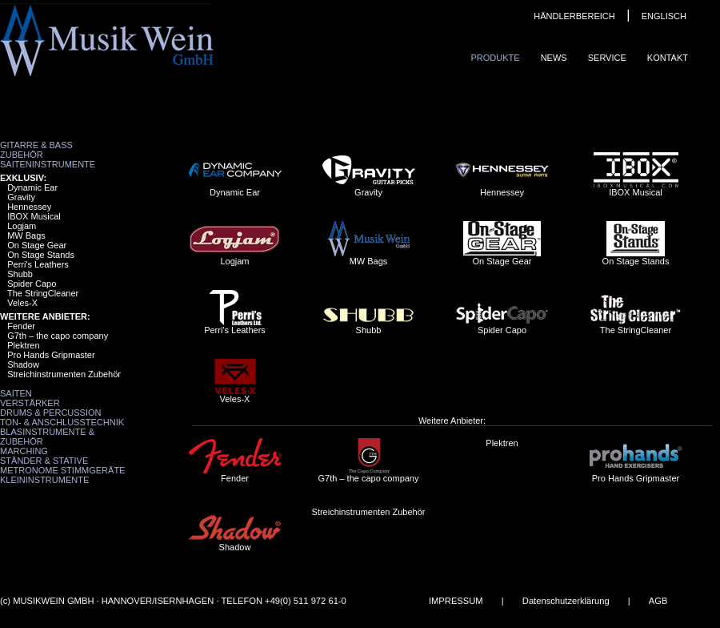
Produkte (494, 57)
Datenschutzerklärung (566, 601)
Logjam (21, 226)
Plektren (23, 345)
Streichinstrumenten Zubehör (64, 374)
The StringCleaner (42, 293)
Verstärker (30, 403)
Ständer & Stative (44, 460)
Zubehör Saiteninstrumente (47, 159)
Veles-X (22, 303)
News (554, 57)
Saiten (16, 393)
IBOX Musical (34, 216)
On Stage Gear (36, 245)
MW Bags (26, 235)
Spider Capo (31, 283)
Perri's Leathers (38, 264)
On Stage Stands (40, 255)
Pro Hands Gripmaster (50, 355)
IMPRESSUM (456, 601)
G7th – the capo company (57, 335)
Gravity (21, 197)
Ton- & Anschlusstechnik (62, 422)
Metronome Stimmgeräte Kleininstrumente (62, 475)
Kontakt (667, 57)
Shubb (20, 274)
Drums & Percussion (51, 412)
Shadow (23, 364)
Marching (24, 451)
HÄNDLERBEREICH (574, 16)
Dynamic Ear (32, 187)
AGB (658, 601)
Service (607, 57)
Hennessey (29, 206)
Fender (21, 326)
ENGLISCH (664, 16)
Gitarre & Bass (36, 145)
